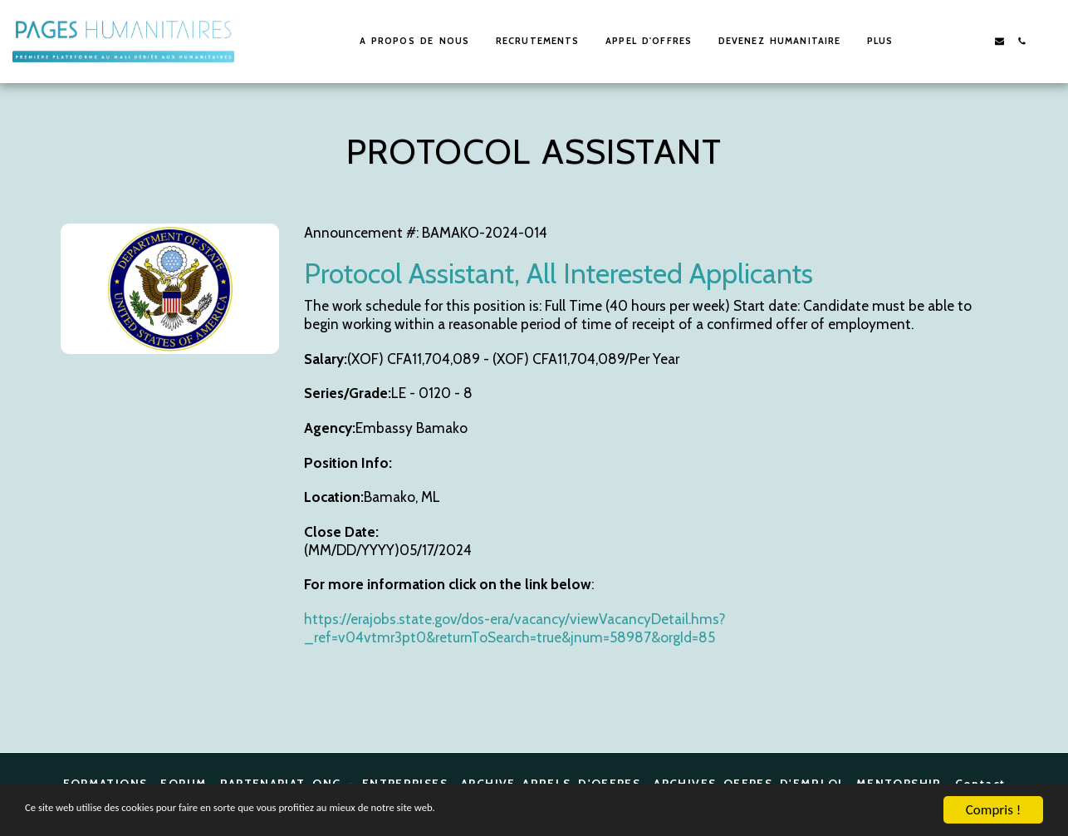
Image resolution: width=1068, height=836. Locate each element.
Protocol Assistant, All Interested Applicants (558, 273)
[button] (954, 41)
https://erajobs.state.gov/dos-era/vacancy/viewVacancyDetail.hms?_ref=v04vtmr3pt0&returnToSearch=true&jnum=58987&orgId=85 (514, 628)
